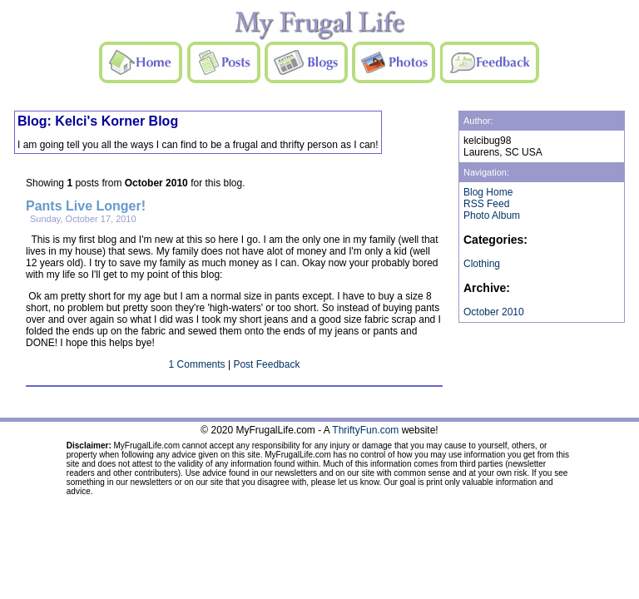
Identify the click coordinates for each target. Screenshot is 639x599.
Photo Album (491, 215)
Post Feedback (266, 364)
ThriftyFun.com (365, 430)
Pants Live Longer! (86, 206)
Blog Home (488, 192)
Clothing (481, 264)
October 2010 (493, 312)
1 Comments (197, 364)
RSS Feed (486, 204)
